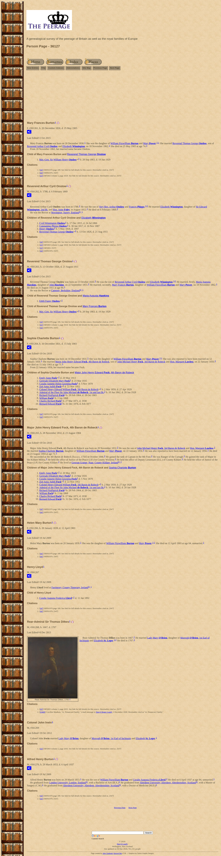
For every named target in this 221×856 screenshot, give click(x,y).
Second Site (118, 853)
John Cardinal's (108, 853)
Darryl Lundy (122, 844)
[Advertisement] (122, 97)
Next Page (115, 68)
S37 (41, 176)
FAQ (43, 68)
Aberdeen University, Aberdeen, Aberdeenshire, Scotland (168, 782)
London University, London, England (67, 782)
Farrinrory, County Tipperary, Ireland (70, 587)
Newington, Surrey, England (65, 212)
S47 (41, 170)
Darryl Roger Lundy (104, 712)
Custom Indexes (56, 68)
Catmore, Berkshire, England (65, 290)
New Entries (33, 68)
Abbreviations (73, 68)
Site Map (86, 68)
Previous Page (100, 68)
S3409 (42, 712)
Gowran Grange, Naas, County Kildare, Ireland (95, 462)
